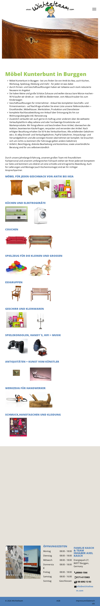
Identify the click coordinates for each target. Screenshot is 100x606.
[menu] (94, 9)
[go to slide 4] (13, 575)
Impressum (81, 600)
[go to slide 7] (20, 575)
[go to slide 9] (24, 575)
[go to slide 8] (22, 575)
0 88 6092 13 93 (83, 581)
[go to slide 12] (30, 575)
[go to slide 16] (38, 575)
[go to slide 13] (32, 575)
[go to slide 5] (15, 575)
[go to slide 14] (34, 575)
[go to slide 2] (9, 575)
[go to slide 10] (26, 575)
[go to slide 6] (17, 575)
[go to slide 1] (7, 575)
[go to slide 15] (36, 575)
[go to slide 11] (28, 575)
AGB (58, 600)
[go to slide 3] (11, 575)
